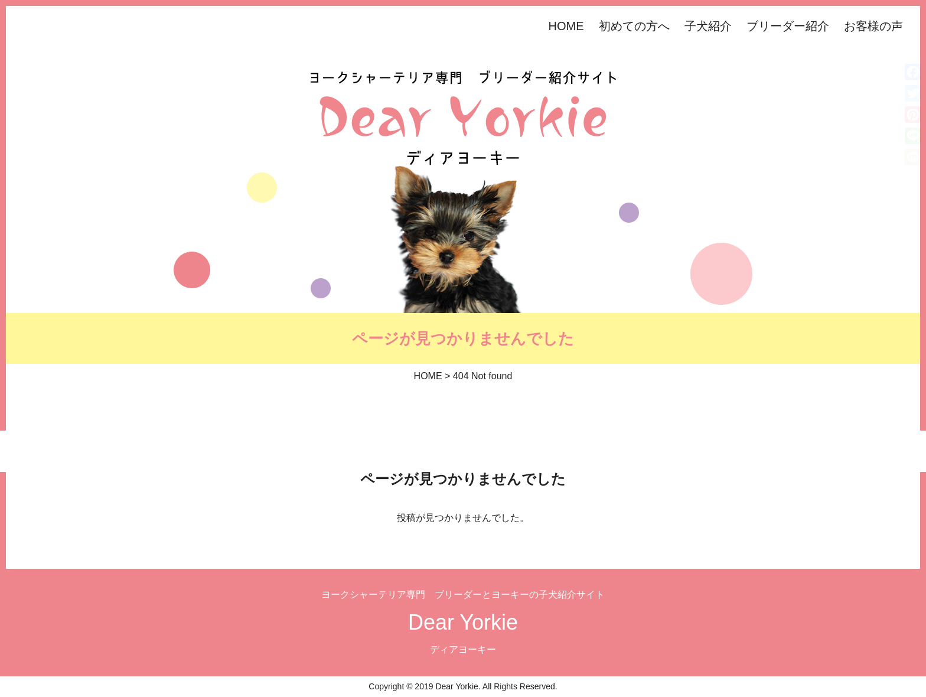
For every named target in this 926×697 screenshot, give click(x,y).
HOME (566, 25)
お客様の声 (873, 25)
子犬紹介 (708, 25)
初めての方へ (634, 25)
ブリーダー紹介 (787, 25)
